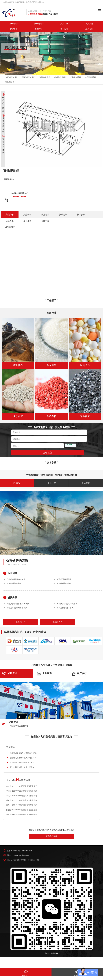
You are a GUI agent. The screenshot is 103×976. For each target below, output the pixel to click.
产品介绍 (6, 214)
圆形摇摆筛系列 (28, 77)
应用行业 (29, 214)
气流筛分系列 (75, 77)
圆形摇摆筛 (39, 24)
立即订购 (84, 214)
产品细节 (18, 214)
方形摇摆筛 (14, 24)
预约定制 (40, 214)
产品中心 (64, 24)
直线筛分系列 (44, 77)
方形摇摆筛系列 (11, 77)
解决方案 (62, 214)
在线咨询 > (57, 618)
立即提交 (47, 449)
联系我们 (89, 29)
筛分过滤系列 (90, 77)
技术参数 (51, 214)
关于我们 (64, 29)
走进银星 (14, 29)
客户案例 (89, 24)
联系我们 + (20, 618)
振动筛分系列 (60, 77)
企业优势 (73, 214)
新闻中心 (39, 29)
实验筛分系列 (10, 82)
